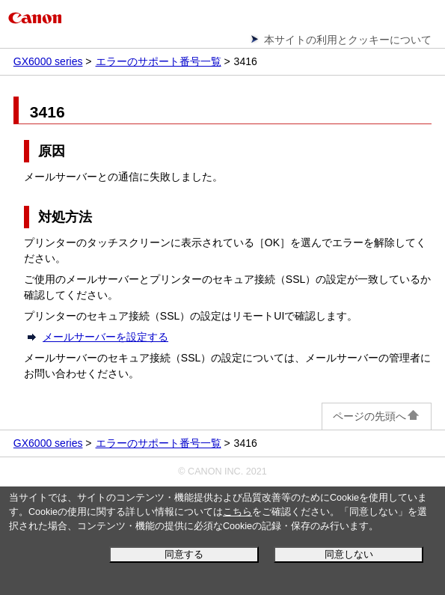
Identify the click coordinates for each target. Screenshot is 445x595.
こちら (237, 512)
